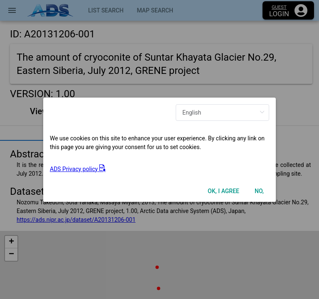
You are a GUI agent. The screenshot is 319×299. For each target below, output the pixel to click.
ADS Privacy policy (78, 169)
